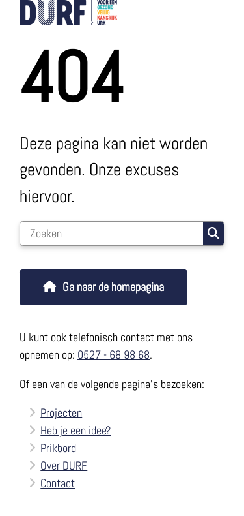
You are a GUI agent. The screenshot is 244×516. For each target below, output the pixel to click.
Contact (57, 483)
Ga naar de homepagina (113, 286)
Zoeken (213, 233)
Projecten (61, 412)
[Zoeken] (111, 233)
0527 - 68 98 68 (113, 354)
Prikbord (58, 447)
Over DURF (63, 465)
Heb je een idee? (75, 430)
